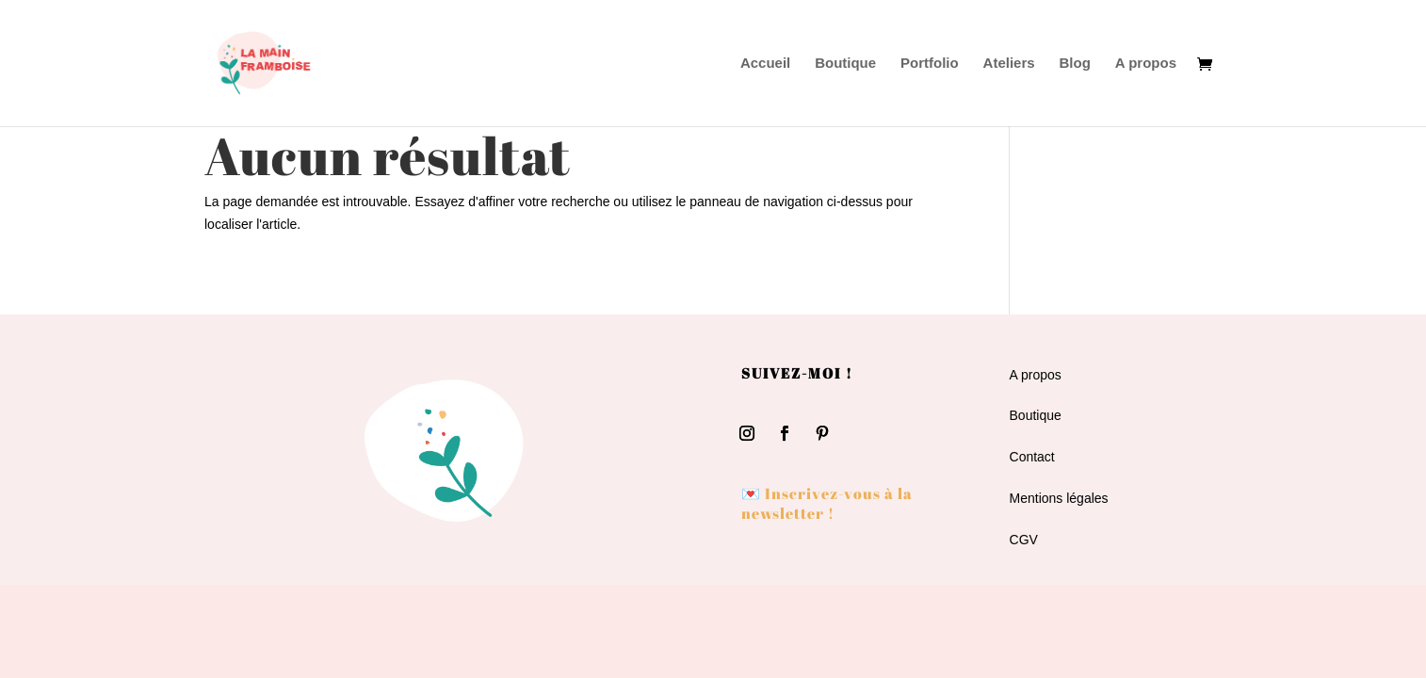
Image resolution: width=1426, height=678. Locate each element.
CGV (1024, 539)
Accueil (765, 63)
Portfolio (929, 63)
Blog (1075, 63)
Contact (1032, 456)
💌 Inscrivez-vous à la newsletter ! (827, 503)
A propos (1145, 63)
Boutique (845, 63)
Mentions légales (1059, 498)
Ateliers (1009, 63)
